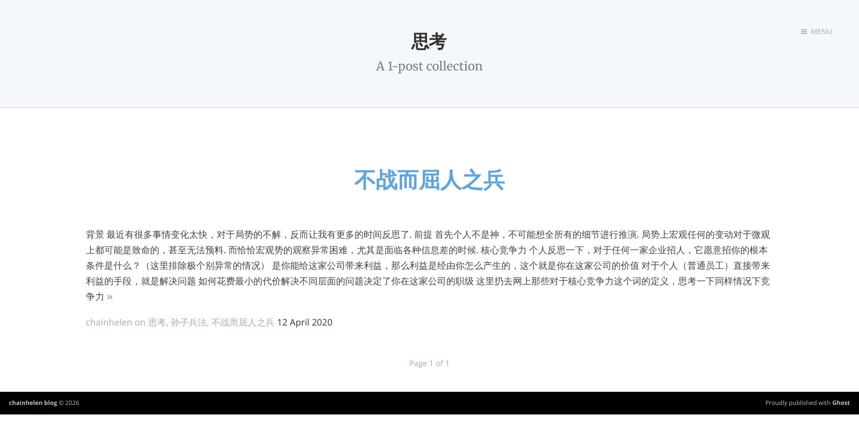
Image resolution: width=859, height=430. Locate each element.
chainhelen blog (33, 402)
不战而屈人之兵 (429, 179)
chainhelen (109, 322)
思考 (157, 322)
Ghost (841, 402)
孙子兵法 (188, 322)
